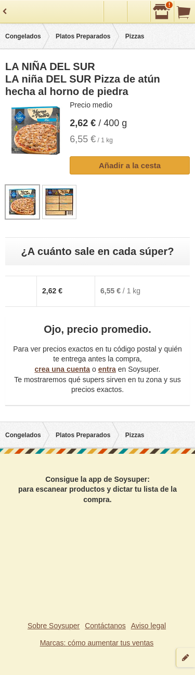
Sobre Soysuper (54, 626)
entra (107, 369)
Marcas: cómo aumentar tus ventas (97, 643)
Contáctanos (105, 626)
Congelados (23, 36)
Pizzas (135, 36)
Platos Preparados (83, 36)
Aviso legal (148, 626)
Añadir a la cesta (130, 165)
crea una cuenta (62, 369)
